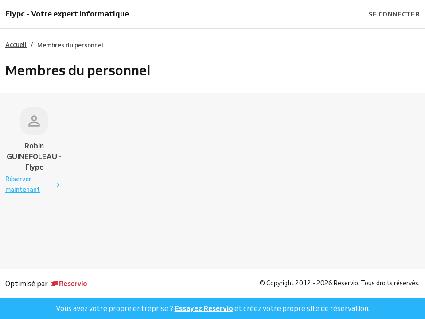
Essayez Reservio (204, 308)
